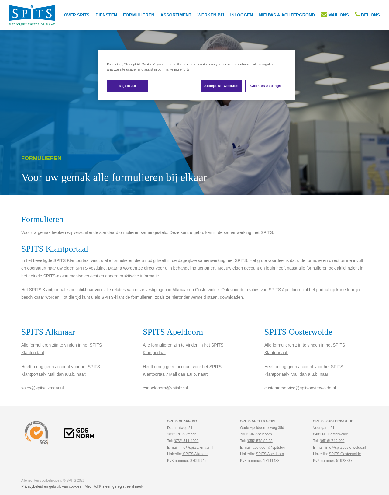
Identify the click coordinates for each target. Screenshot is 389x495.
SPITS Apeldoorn (270, 454)
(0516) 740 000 (332, 441)
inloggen (241, 14)
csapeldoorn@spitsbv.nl (165, 387)
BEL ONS (367, 14)
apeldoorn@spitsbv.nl (270, 447)
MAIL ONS (335, 14)
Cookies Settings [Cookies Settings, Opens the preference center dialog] (265, 86)
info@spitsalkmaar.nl (196, 447)
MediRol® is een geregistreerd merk (113, 486)
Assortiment (175, 14)
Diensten (106, 14)
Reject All (127, 86)
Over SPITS (76, 14)
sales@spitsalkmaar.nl (42, 387)
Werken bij (211, 14)
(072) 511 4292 (186, 441)
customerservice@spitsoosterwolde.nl (300, 387)
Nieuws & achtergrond (287, 14)
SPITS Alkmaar (195, 454)
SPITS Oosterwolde (345, 454)
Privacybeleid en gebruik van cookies (51, 486)
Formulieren (138, 14)
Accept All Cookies (221, 86)
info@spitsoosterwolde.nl (345, 447)
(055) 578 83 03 (260, 441)
